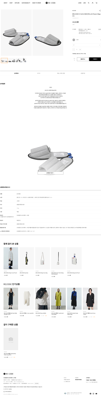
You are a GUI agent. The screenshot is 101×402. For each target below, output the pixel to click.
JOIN (84, 3)
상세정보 (16, 73)
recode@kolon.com (20, 381)
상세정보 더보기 (49, 173)
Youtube (96, 393)
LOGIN (79, 3)
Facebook (90, 393)
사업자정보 (36, 383)
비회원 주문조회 (67, 379)
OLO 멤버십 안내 (67, 381)
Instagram (93, 393)
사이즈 (38, 73)
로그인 (65, 377)
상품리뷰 (83, 73)
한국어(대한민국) (7, 391)
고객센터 (88, 377)
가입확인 (10, 389)
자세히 (99, 29)
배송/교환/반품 (61, 73)
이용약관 (76, 377)
